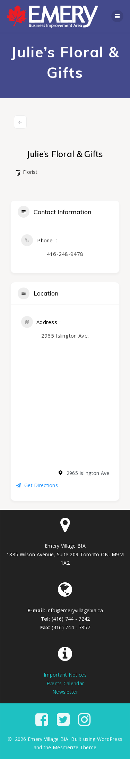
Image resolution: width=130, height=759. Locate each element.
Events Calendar (65, 683)
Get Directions (37, 485)
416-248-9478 (65, 253)
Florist (30, 172)
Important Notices (65, 674)
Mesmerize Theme (74, 747)
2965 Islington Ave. (65, 335)
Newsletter (65, 691)
